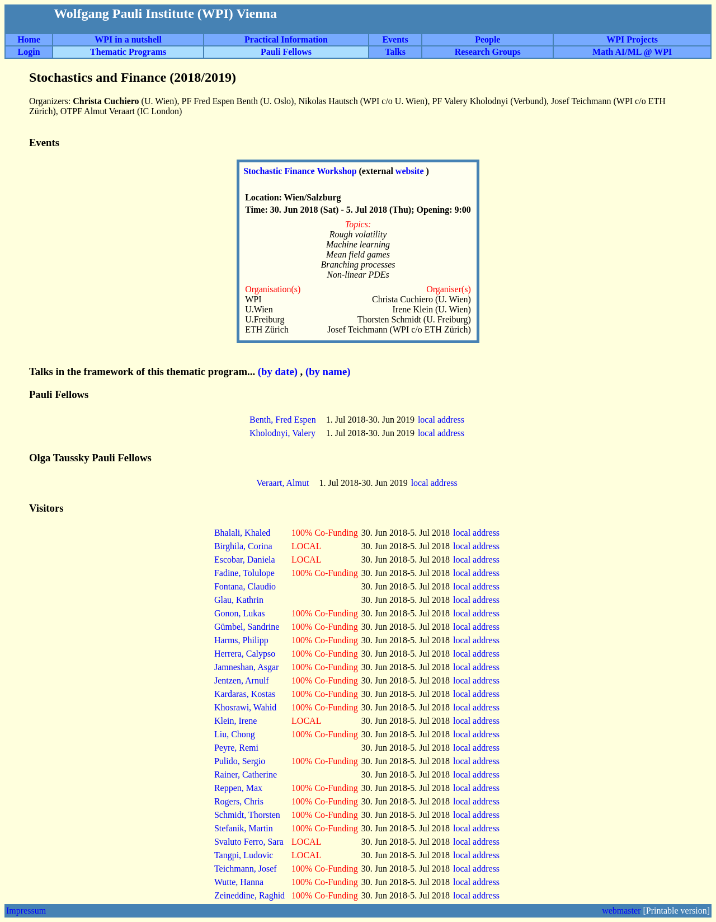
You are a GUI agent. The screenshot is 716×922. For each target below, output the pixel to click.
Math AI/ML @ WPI (632, 52)
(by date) (278, 371)
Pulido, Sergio (239, 761)
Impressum (26, 910)
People (487, 39)
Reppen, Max (238, 788)
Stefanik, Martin (243, 828)
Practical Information (286, 39)
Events (395, 39)
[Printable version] (676, 910)
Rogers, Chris (238, 801)
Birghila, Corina (243, 546)
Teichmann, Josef (245, 868)
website (410, 171)
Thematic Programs (128, 52)
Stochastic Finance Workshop (301, 171)
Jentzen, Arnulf (241, 680)
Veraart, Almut (282, 483)
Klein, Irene (235, 721)
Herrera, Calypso (244, 653)
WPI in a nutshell (128, 39)
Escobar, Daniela (244, 559)
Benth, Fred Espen (282, 419)
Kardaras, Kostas (244, 694)
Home (28, 39)
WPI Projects (632, 39)
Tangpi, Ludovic (244, 855)
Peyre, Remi (236, 747)
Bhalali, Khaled (242, 532)
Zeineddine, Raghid (249, 895)
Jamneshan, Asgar (246, 667)
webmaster (621, 910)
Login (29, 52)
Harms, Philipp (241, 640)
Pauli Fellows (286, 52)
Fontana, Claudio (245, 586)
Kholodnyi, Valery (282, 433)
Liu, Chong (234, 734)
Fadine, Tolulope (244, 573)
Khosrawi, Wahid (245, 707)
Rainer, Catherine (245, 774)
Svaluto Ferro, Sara (249, 841)
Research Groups (488, 52)
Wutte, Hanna (238, 882)
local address (442, 419)
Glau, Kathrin (238, 600)
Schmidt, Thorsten (247, 815)
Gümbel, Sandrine (246, 626)
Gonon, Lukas (239, 613)
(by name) (328, 371)
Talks (395, 52)
